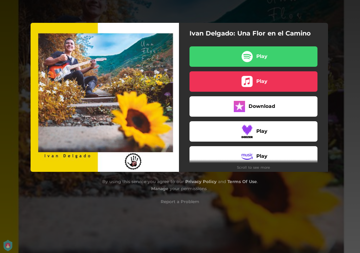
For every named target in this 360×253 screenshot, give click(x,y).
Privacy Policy (201, 181)
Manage (159, 188)
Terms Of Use (242, 181)
